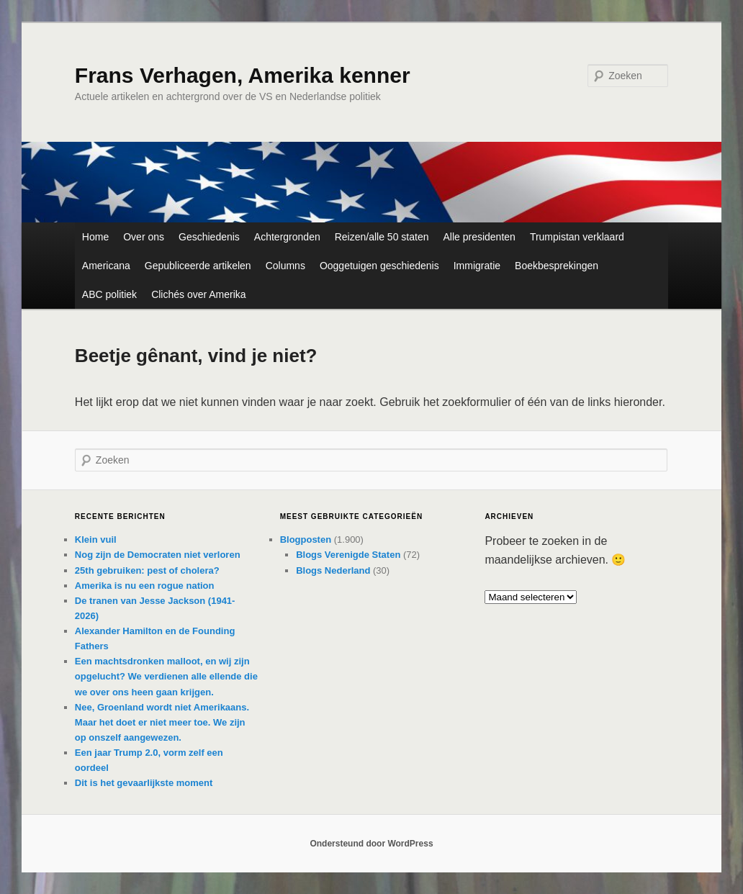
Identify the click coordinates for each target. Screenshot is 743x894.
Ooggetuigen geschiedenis (379, 265)
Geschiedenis (209, 237)
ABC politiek (109, 294)
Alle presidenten (479, 237)
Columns (285, 265)
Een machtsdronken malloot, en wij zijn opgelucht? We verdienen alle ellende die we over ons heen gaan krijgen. (166, 676)
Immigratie (477, 265)
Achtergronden (287, 237)
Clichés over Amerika (198, 294)
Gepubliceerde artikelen (198, 265)
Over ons (143, 237)
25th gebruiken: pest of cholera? (147, 570)
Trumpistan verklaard (577, 237)
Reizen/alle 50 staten (382, 237)
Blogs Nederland (333, 570)
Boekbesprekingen (556, 265)
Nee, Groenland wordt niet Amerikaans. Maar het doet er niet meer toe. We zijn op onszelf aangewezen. (162, 722)
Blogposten (306, 539)
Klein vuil (96, 539)
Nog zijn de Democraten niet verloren (157, 554)
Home (95, 237)
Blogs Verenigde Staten (348, 554)
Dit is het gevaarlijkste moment (143, 782)
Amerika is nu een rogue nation (145, 585)
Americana (106, 265)
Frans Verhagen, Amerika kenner (242, 75)
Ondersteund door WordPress (371, 844)
